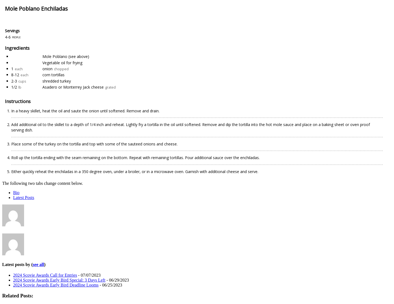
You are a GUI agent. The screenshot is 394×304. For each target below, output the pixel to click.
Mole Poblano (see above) (65, 56)
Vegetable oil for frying (62, 62)
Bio (16, 192)
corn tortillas (53, 74)
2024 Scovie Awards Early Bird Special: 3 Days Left (59, 280)
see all (38, 264)
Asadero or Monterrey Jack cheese (73, 87)
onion (47, 68)
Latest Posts (23, 197)
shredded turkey (56, 81)
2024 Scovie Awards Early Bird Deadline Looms (56, 285)
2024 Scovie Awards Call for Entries (45, 275)
